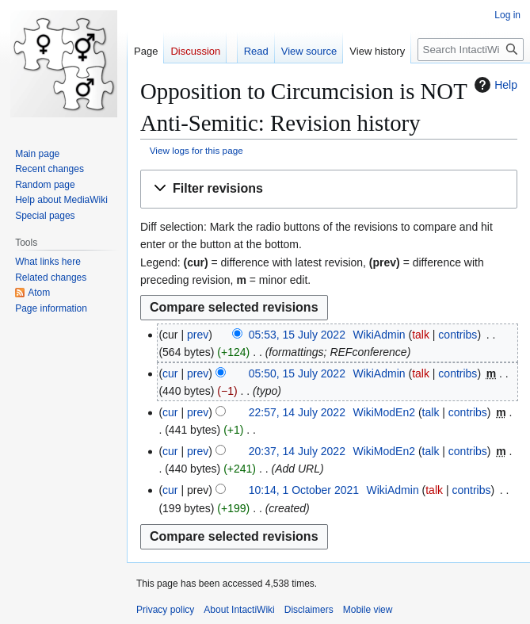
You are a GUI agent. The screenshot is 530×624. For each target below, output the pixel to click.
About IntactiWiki (239, 609)
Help (494, 85)
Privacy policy (165, 609)
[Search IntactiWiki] (471, 49)
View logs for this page (196, 150)
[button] (329, 189)
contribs (457, 334)
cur (169, 373)
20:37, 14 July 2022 (297, 451)
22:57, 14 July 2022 (297, 412)
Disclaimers (309, 609)
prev (197, 334)
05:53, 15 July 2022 (297, 334)
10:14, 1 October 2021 (304, 490)
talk (420, 334)
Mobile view (368, 609)
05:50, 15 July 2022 (297, 373)
